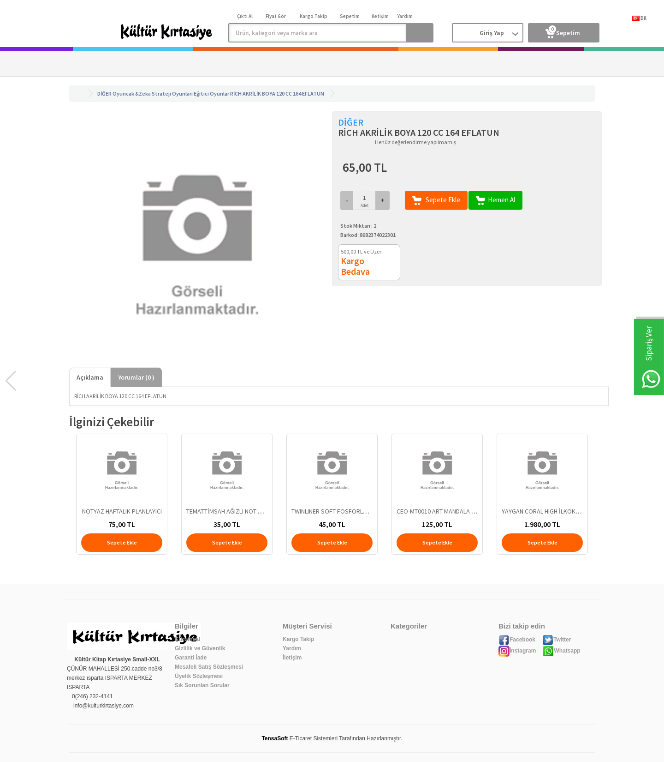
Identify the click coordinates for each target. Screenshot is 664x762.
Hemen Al (495, 200)
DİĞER (104, 93)
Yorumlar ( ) (136, 377)
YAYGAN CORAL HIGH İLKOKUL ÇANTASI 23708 (562, 511)
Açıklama (90, 377)
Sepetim (562, 31)
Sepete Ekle (436, 200)
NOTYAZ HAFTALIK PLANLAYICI (122, 511)
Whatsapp (561, 650)
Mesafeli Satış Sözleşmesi (209, 667)
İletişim (292, 657)
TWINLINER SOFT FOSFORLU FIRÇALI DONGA (350, 511)
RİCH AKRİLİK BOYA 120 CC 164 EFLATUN (277, 93)
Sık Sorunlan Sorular (202, 685)
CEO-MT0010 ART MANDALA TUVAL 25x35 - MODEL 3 (465, 511)
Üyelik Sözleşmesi (199, 676)
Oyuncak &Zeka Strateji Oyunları (153, 93)
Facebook (516, 639)
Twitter (556, 639)
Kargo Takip (298, 639)
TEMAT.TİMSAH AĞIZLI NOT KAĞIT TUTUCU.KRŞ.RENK (255, 511)
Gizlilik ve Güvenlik (200, 648)
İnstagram (517, 650)
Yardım (292, 648)
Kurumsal (187, 639)
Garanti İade (191, 657)
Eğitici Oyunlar (211, 93)
